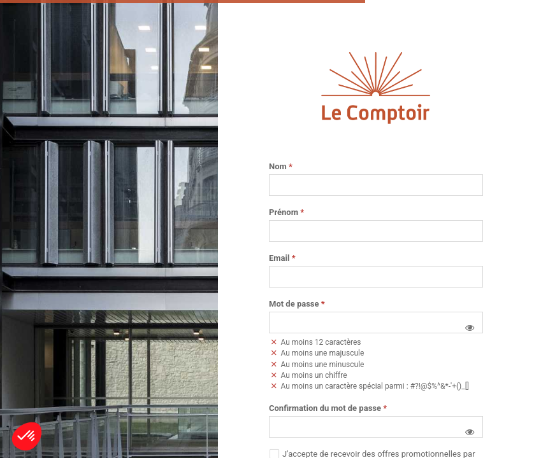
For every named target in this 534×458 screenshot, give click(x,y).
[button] (469, 327)
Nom (280, 166)
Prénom (286, 212)
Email (282, 258)
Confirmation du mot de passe (328, 408)
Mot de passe (297, 304)
